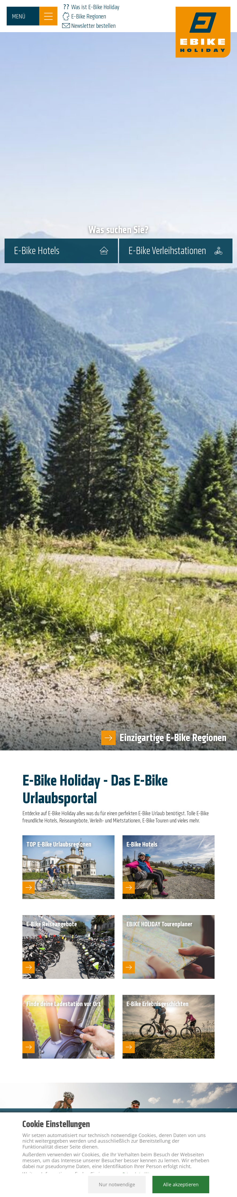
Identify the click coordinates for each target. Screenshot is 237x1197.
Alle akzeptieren (181, 1184)
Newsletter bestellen (93, 26)
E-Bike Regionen (88, 16)
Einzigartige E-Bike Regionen (173, 737)
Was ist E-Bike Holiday (95, 7)
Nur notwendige (117, 1184)
